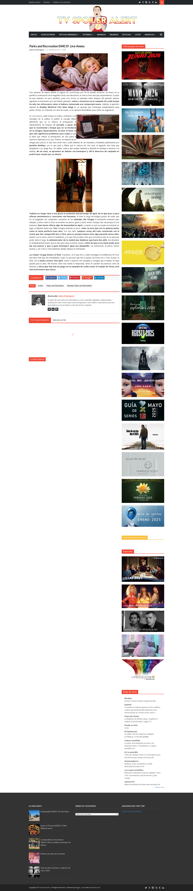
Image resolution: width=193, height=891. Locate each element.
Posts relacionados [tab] (40, 320)
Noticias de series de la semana (53, 854)
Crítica (40, 286)
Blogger (78, 887)
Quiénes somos (34, 2)
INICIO (34, 35)
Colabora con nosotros (61, 2)
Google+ (87, 278)
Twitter (63, 278)
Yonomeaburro (131, 761)
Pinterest (74, 278)
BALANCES (114, 35)
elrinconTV (130, 782)
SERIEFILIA (149, 35)
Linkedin (99, 278)
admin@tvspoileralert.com (91, 887)
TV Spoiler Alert (45, 887)
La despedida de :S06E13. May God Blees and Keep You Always (56, 842)
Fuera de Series (132, 716)
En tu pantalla (131, 752)
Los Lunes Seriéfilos (134, 770)
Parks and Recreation (55, 286)
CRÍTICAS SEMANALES (68, 35)
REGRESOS (101, 35)
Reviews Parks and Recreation (79, 286)
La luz (127, 728)
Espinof (128, 705)
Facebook (51, 278)
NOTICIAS (126, 35)
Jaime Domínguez (36, 50)
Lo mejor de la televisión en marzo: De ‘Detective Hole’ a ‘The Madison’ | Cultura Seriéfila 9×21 (140, 746)
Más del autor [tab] (59, 320)
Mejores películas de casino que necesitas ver (142, 784)
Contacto (46, 2)
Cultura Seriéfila (132, 740)
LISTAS (138, 35)
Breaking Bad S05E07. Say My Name (55, 811)
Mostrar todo (159, 787)
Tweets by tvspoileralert (131, 811)
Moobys (128, 698)
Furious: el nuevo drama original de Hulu (140, 701)
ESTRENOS (87, 35)
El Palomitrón (131, 732)
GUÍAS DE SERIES (48, 35)
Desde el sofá (131, 725)
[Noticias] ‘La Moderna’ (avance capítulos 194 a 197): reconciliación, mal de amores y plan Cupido (142, 775)
